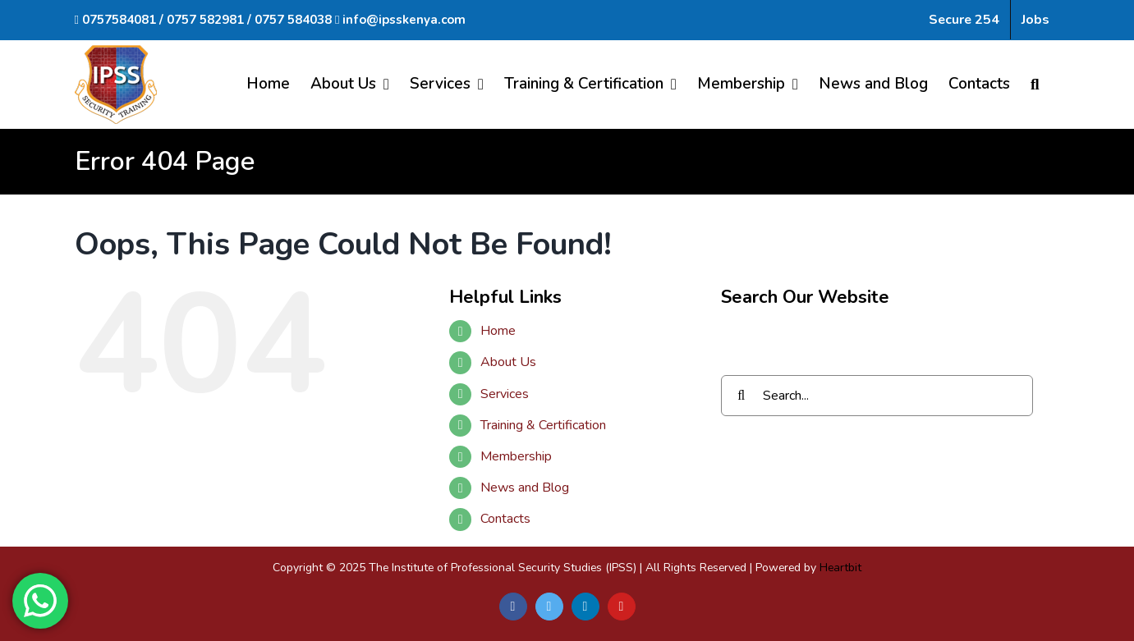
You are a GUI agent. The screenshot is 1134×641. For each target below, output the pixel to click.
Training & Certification (543, 425)
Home (498, 331)
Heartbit (840, 567)
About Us (508, 362)
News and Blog (524, 487)
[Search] (1035, 84)
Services (504, 394)
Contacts (505, 519)
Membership (516, 456)
